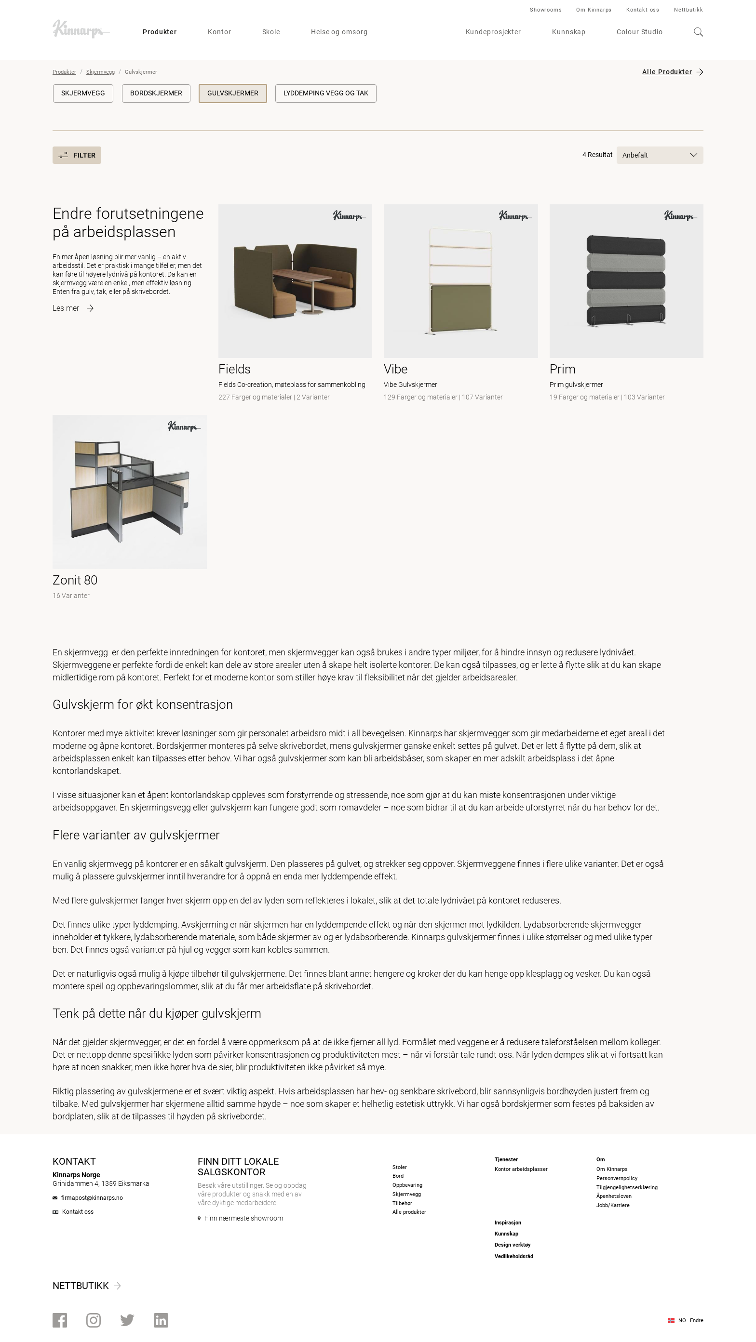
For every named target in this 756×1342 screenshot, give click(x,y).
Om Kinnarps (594, 10)
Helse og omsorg (339, 32)
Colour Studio (640, 32)
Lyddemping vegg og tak (326, 93)
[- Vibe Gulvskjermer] (461, 304)
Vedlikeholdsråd (514, 1256)
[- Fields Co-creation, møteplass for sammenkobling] (295, 304)
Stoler (399, 1167)
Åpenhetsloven (614, 1196)
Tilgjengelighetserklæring (627, 1187)
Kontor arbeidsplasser (521, 1169)
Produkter (160, 32)
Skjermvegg (100, 72)
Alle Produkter (667, 72)
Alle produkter (409, 1212)
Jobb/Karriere (613, 1205)
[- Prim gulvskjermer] (627, 304)
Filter (76, 155)
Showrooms (546, 10)
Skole (271, 32)
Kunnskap (569, 32)
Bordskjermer (156, 93)
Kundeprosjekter (494, 32)
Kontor (219, 32)
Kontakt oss (643, 10)
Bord (398, 1176)
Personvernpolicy (616, 1178)
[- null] (130, 508)
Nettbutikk (688, 10)
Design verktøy (513, 1245)
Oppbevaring (407, 1185)
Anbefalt (660, 155)
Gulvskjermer (232, 93)
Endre (696, 1320)
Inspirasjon (508, 1223)
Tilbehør (402, 1203)
